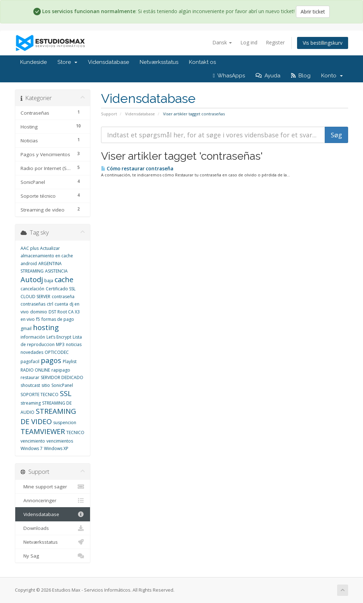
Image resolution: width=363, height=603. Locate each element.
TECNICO (75, 432)
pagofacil (30, 361)
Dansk (222, 42)
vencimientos (59, 441)
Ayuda (268, 75)
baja (48, 281)
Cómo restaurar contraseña (137, 168)
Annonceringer (53, 500)
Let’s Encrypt (58, 337)
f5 (38, 319)
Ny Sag (53, 556)
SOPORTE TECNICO (39, 394)
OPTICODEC (57, 352)
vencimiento (33, 441)
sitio (45, 385)
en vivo (28, 319)
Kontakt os (202, 62)
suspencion (64, 423)
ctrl (50, 304)
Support (109, 113)
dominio (38, 312)
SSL (66, 393)
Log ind (248, 42)
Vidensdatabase (108, 62)
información (33, 337)
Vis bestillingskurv (322, 42)
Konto (332, 75)
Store (67, 62)
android (29, 264)
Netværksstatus (159, 62)
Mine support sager (53, 486)
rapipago (60, 370)
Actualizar (50, 248)
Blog (301, 75)
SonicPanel (62, 385)
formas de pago (57, 319)
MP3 (60, 344)
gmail (26, 328)
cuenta (61, 304)
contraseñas (33, 304)
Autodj (32, 279)
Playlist (70, 361)
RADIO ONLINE (35, 370)
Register (275, 42)
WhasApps (229, 75)
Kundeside (33, 62)
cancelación (32, 289)
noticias (74, 344)
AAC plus (30, 248)
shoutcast (30, 385)
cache (64, 279)
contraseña (63, 297)
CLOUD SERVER (35, 297)
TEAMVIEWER (43, 431)
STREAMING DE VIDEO (48, 416)
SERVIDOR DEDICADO (62, 377)
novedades (32, 352)
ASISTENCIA (56, 271)
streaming (31, 403)
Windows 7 (32, 448)
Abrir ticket (313, 11)
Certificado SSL (61, 289)
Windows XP (56, 448)
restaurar (30, 377)
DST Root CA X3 (64, 312)
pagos (51, 360)
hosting (46, 327)
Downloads (53, 528)
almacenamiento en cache (47, 256)
